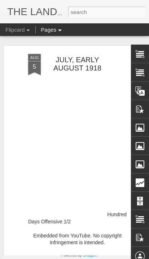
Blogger (89, 255)
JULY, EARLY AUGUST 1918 (77, 44)
